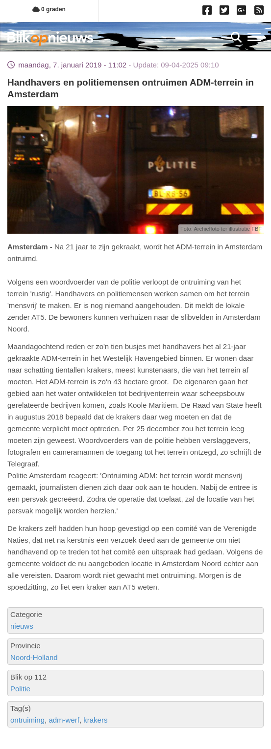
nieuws (21, 626)
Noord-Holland (34, 657)
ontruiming (27, 720)
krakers (95, 720)
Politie (20, 688)
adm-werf (64, 720)
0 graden (49, 9)
